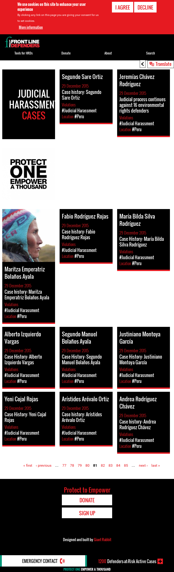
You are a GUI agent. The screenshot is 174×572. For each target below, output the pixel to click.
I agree (122, 7)
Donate (65, 53)
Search (150, 53)
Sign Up (87, 513)
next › (143, 465)
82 (103, 465)
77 (64, 465)
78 (72, 465)
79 (80, 465)
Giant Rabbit (102, 539)
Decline (145, 7)
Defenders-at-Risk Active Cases (127, 561)
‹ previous (43, 465)
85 (126, 465)
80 (87, 465)
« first (27, 465)
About (108, 53)
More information (31, 27)
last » (155, 465)
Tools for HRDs (23, 53)
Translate (164, 64)
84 (118, 465)
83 (111, 465)
